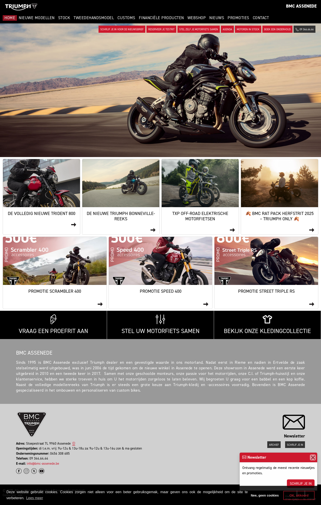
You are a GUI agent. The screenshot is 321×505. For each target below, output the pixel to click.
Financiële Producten (161, 17)
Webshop (196, 17)
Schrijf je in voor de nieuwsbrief (122, 29)
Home (9, 17)
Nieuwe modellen (37, 17)
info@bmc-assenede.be (43, 463)
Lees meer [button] (34, 498)
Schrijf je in (301, 483)
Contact (261, 17)
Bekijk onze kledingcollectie (267, 324)
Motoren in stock (248, 29)
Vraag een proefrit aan (53, 324)
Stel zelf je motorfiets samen (198, 29)
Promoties (238, 17)
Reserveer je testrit (161, 29)
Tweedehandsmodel (94, 17)
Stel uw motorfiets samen (160, 324)
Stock (64, 17)
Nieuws (216, 17)
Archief (274, 445)
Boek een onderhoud (277, 29)
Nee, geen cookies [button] (265, 495)
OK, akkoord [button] (299, 495)
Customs (126, 17)
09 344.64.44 (304, 29)
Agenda (227, 29)
